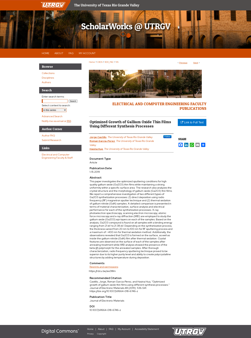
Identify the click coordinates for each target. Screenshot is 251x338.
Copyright (101, 334)
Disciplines (48, 77)
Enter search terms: (53, 96)
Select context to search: (56, 105)
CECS (99, 62)
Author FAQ (48, 135)
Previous (183, 62)
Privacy (90, 334)
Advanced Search (52, 116)
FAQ (111, 329)
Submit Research (51, 140)
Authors (46, 82)
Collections (48, 73)
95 (117, 62)
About (101, 329)
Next (195, 62)
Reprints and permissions (104, 266)
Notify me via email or (56, 121)
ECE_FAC (109, 62)
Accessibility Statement (147, 329)
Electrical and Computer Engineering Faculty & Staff (57, 156)
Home (92, 62)
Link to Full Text (192, 122)
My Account (124, 329)
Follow (167, 137)
